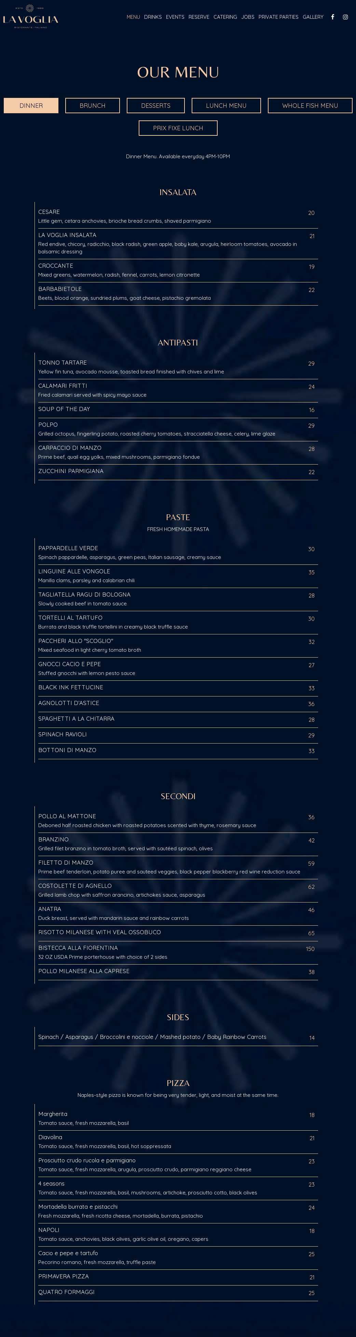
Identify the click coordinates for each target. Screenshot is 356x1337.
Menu (133, 17)
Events (175, 17)
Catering (225, 17)
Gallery (313, 17)
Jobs (248, 17)
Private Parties (279, 17)
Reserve (199, 17)
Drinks (153, 17)
